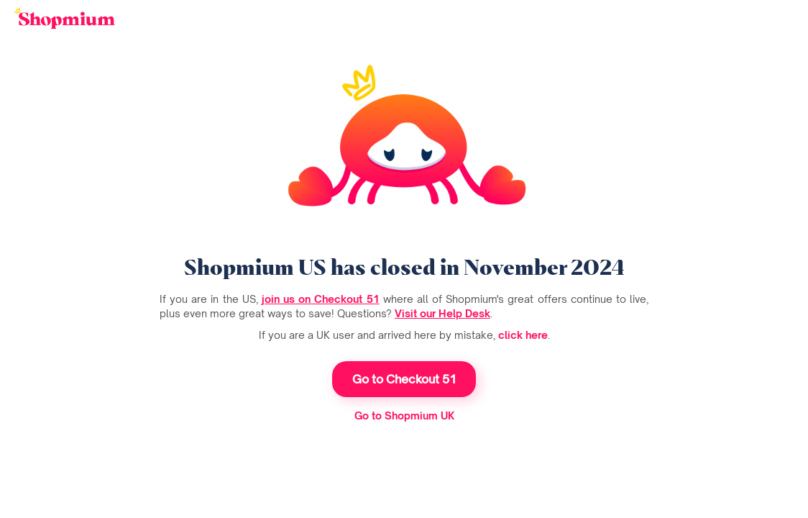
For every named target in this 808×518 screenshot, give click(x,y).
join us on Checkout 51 (321, 299)
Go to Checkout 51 (404, 379)
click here (523, 335)
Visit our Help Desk (442, 313)
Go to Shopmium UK (404, 415)
